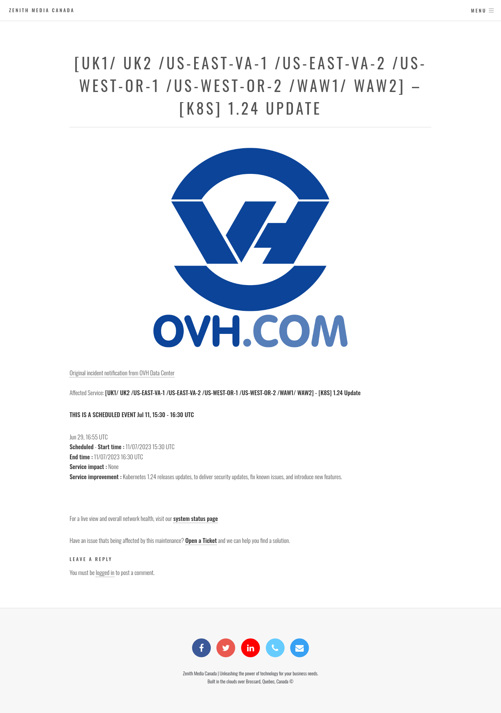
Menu (479, 10)
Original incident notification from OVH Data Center (122, 372)
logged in (105, 572)
